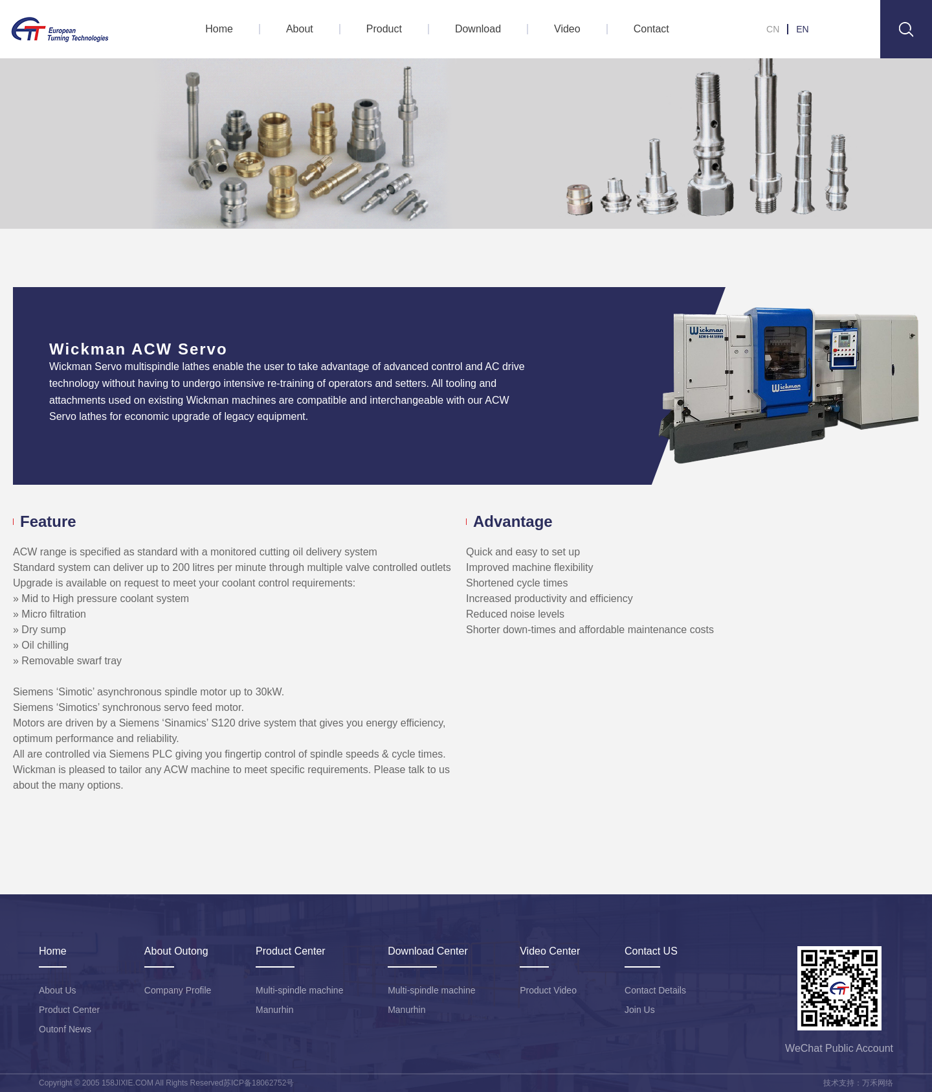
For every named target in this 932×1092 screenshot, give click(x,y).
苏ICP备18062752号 (258, 1082)
